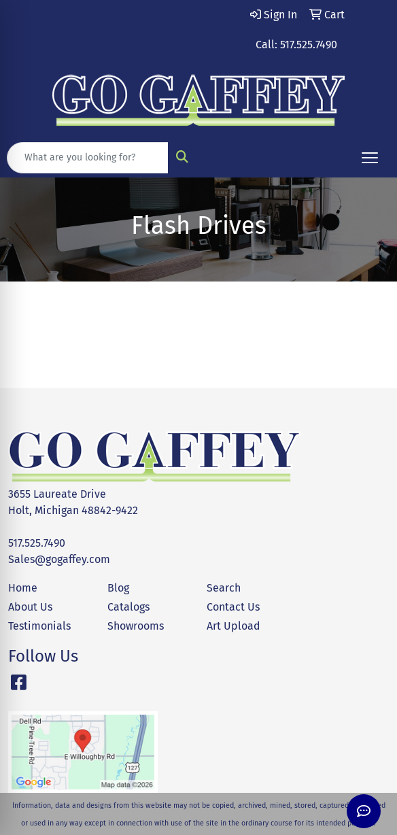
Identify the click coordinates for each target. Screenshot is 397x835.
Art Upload (233, 625)
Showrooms (135, 625)
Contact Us (233, 606)
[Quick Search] (88, 157)
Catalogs (128, 606)
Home (22, 587)
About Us (30, 606)
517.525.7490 (36, 542)
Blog (118, 587)
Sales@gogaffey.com (59, 559)
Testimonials (39, 625)
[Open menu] (369, 157)
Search (224, 587)
